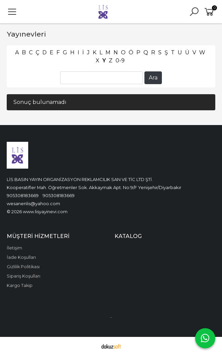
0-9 (120, 60)
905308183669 (23, 195)
